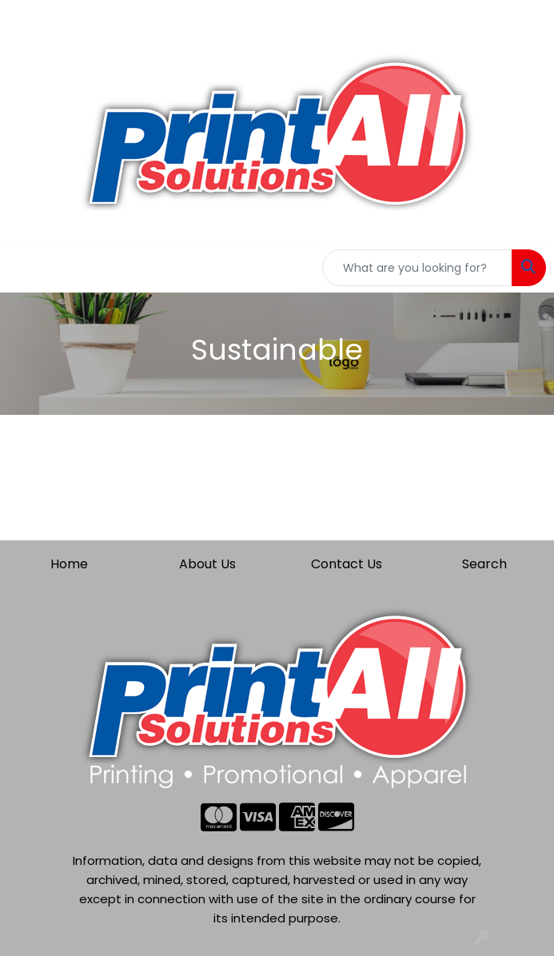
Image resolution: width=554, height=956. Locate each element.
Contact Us (346, 564)
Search (484, 564)
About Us (207, 564)
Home (69, 564)
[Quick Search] (417, 267)
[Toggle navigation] (25, 268)
